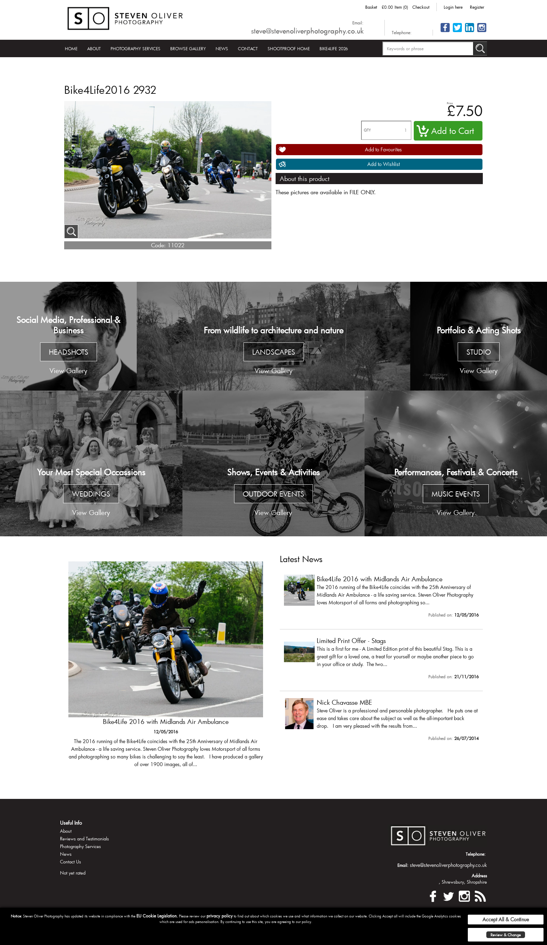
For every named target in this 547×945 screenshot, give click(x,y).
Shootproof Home (289, 48)
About (94, 48)
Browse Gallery (188, 48)
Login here (453, 7)
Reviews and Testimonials (84, 838)
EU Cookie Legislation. (157, 915)
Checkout (420, 7)
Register (477, 7)
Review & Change (505, 934)
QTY (367, 130)
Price (450, 103)
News (222, 48)
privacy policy (220, 915)
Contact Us (70, 861)
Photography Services (135, 48)
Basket (371, 7)
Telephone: (402, 32)
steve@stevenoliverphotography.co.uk (307, 30)
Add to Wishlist (383, 164)
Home (71, 48)
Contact (248, 48)
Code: (158, 245)
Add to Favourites (383, 149)
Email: (358, 22)
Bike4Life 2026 (334, 48)
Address (479, 875)
